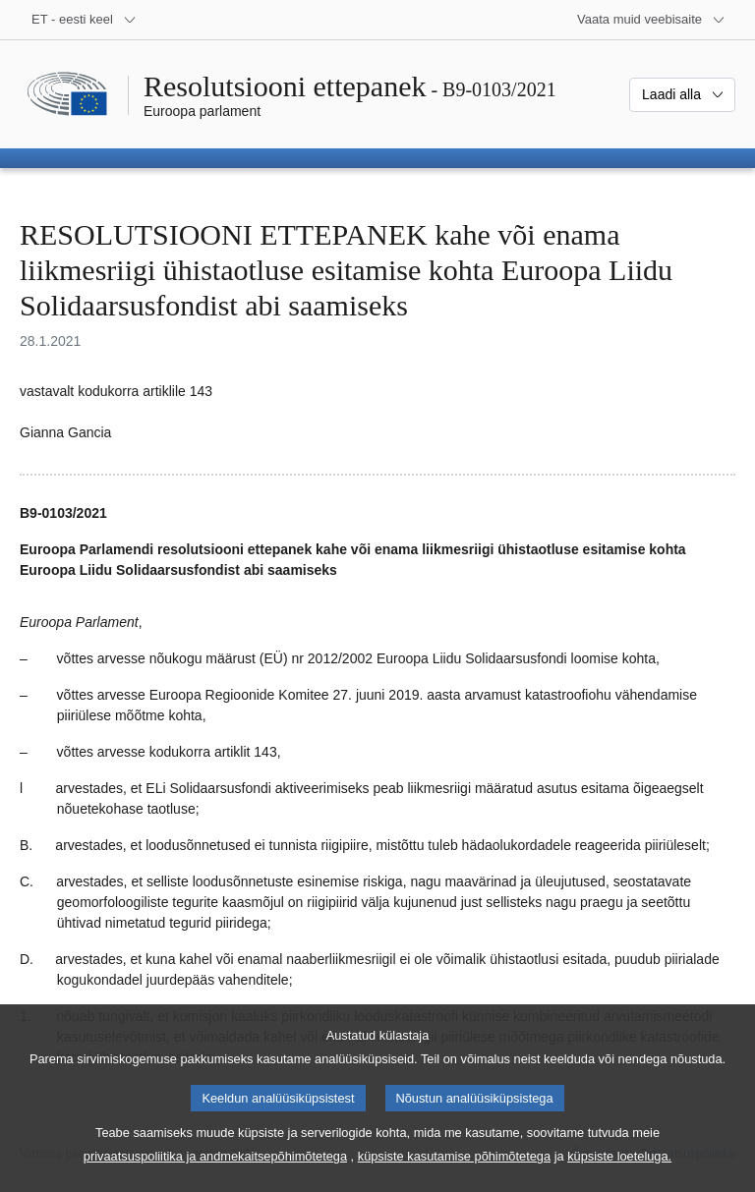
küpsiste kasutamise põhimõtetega (454, 1172)
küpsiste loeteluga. (619, 1172)
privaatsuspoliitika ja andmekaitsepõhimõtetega (215, 1172)
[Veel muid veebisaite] (651, 19)
